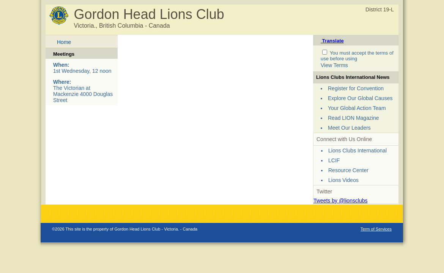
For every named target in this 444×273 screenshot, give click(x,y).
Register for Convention (356, 88)
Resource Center (348, 170)
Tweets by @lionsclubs (340, 201)
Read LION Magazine (353, 118)
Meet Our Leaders (349, 128)
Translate (332, 41)
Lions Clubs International (357, 150)
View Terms (334, 65)
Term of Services (376, 229)
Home (64, 42)
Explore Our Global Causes (360, 98)
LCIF (334, 160)
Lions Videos (343, 180)
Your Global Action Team (357, 108)
